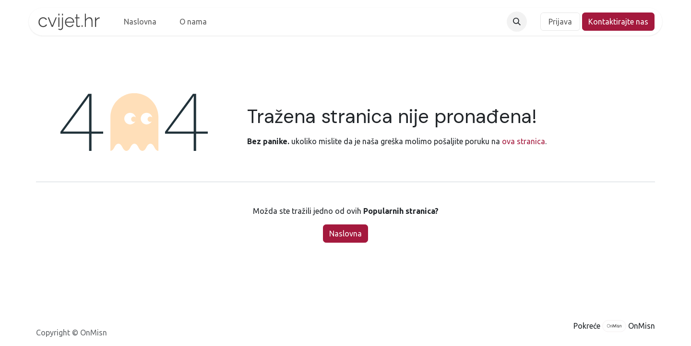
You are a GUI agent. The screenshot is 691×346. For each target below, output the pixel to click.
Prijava (560, 21)
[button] (517, 22)
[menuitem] (140, 21)
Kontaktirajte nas (618, 21)
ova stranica (523, 141)
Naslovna (345, 233)
